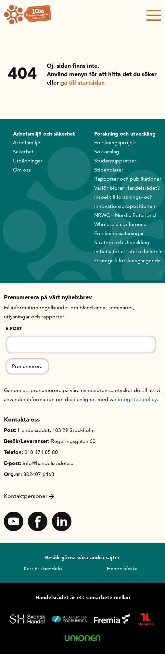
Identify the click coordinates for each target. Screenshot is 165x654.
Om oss (22, 170)
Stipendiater (108, 170)
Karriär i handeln (43, 568)
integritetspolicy (137, 399)
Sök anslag (106, 152)
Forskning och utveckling (125, 133)
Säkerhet (23, 152)
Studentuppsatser (115, 161)
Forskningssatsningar (119, 233)
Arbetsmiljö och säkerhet (44, 133)
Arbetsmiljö (27, 142)
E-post (14, 328)
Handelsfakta (122, 568)
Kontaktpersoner (29, 496)
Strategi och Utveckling (121, 242)
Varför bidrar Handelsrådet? (127, 188)
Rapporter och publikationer (127, 179)
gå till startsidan (82, 82)
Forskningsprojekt (115, 142)
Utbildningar (28, 161)
